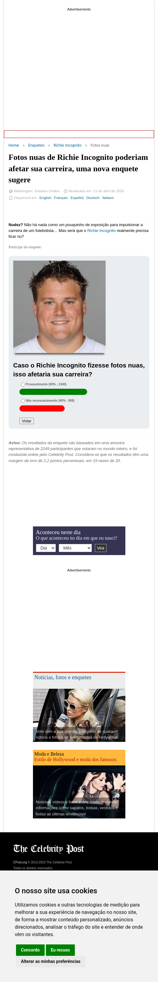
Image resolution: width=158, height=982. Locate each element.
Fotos (136, 133)
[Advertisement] (79, 55)
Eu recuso (60, 950)
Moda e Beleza (49, 754)
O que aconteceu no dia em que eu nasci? (76, 538)
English (45, 198)
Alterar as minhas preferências (50, 961)
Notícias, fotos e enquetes (62, 677)
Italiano (108, 198)
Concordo (30, 950)
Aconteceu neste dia (80, 133)
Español (77, 198)
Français (61, 198)
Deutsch (92, 198)
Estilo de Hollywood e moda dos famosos (75, 759)
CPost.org (20, 862)
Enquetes (45, 133)
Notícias (115, 133)
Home (22, 133)
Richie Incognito (68, 145)
